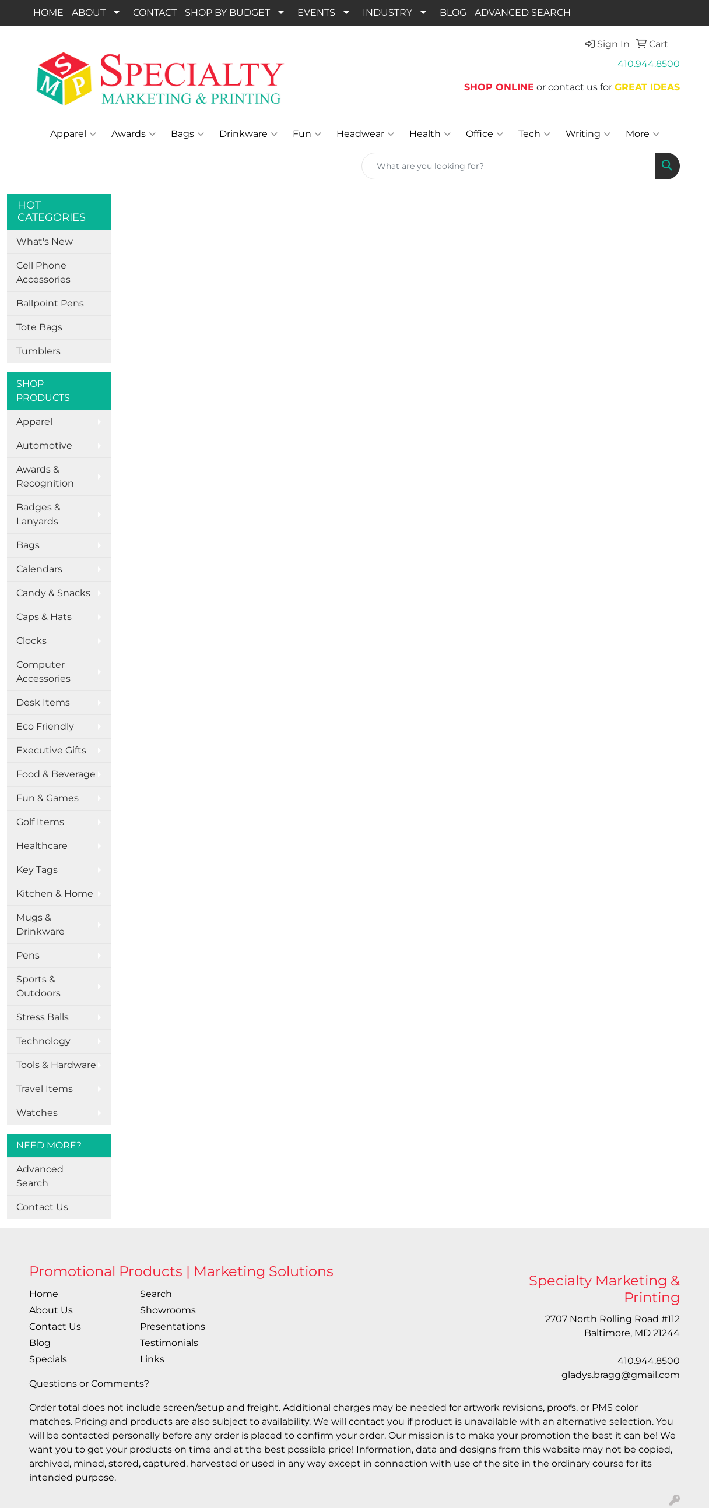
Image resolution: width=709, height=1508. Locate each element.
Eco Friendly (45, 726)
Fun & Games (47, 798)
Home (43, 1293)
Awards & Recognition (45, 476)
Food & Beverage (56, 774)
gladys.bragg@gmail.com (620, 1374)
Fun (307, 134)
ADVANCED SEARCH (523, 12)
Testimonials (169, 1342)
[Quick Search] (508, 166)
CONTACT (155, 12)
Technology (43, 1041)
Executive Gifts (51, 750)
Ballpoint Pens (50, 303)
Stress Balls (42, 1017)
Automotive (44, 445)
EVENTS (316, 12)
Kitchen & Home (54, 893)
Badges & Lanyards (38, 514)
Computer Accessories (43, 671)
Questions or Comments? (89, 1383)
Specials (48, 1359)
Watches (37, 1112)
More (642, 134)
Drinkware (248, 134)
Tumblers (38, 351)
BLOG (453, 12)
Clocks (31, 640)
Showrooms (168, 1310)
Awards (133, 134)
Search (156, 1293)
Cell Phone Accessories (43, 272)
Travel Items (44, 1088)
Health (430, 134)
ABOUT (89, 12)
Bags (187, 134)
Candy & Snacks (53, 592)
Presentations (172, 1326)
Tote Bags (39, 327)
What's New (44, 241)
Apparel (73, 134)
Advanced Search (40, 1176)
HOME (48, 12)
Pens (28, 955)
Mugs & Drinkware (40, 924)
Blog (40, 1342)
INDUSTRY (387, 12)
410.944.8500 (648, 63)
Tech (534, 134)
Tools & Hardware (56, 1064)
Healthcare (42, 845)
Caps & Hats (44, 616)
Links (152, 1359)
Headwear (365, 134)
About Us (51, 1310)
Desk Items (43, 702)
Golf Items (40, 821)
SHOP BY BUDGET (227, 12)
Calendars (39, 569)
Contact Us (42, 1207)
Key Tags (37, 869)
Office (484, 134)
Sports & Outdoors (38, 986)
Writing (588, 134)
